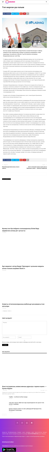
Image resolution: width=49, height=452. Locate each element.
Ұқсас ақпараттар (6, 179)
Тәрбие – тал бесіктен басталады (18, 382)
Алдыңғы (5, 296)
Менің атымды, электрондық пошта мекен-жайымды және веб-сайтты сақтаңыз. (21, 327)
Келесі (9, 296)
